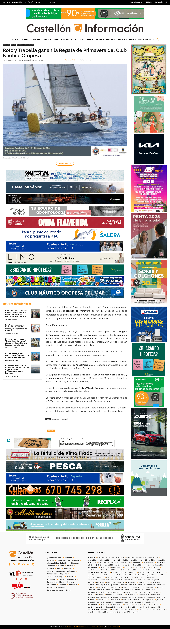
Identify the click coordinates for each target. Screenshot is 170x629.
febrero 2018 (129, 589)
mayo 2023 (155, 567)
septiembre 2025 (104, 560)
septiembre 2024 (148, 562)
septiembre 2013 (93, 609)
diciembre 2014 (150, 602)
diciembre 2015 (102, 599)
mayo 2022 (132, 572)
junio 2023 (146, 567)
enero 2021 (139, 577)
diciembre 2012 (102, 612)
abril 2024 (118, 565)
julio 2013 (114, 609)
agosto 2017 (128, 592)
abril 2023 (91, 570)
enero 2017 (120, 594)
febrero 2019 (161, 585)
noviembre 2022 (144, 570)
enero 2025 (102, 562)
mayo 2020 (155, 580)
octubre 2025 (92, 560)
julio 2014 (138, 604)
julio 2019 (114, 585)
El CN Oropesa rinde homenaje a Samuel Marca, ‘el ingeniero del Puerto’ (16, 328)
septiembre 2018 (138, 587)
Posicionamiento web (113, 627)
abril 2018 (109, 589)
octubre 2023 (104, 567)
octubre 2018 (126, 587)
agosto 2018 (150, 587)
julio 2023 (138, 567)
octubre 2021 (126, 575)
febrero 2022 (161, 572)
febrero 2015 (129, 602)
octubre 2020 (104, 580)
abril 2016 (141, 597)
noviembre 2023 (93, 567)
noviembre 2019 (144, 582)
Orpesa (13, 45)
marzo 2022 (151, 572)
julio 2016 (114, 597)
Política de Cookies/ (98, 627)
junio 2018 (91, 589)
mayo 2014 (155, 604)
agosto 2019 (105, 585)
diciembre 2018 (102, 587)
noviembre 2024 (125, 562)
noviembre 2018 (115, 587)
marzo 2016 (151, 597)
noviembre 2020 (93, 580)
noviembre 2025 (153, 557)
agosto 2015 (150, 599)
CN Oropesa (55, 419)
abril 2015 (109, 602)
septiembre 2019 (93, 585)
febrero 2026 (120, 557)
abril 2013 (141, 609)
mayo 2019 (132, 585)
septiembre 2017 (116, 592)
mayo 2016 (132, 597)
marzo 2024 (127, 565)
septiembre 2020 (116, 580)
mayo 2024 (109, 565)
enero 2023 (120, 570)
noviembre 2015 (115, 599)
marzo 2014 (100, 607)
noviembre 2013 (144, 607)
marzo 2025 (161, 560)
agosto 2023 (128, 567)
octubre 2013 (155, 607)
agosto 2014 (128, 604)
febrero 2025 (92, 562)
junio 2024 (99, 565)
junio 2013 (123, 609)
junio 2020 (146, 580)
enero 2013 (91, 612)
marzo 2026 (110, 557)
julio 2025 (125, 560)
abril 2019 (141, 585)
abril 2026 (100, 557)
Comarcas (6, 45)
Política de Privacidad (83, 627)
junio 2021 (91, 577)
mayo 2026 (91, 557)
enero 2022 (91, 575)
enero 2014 (120, 607)
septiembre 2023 (116, 567)
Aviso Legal (71, 627)
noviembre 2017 (93, 592)
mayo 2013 (132, 609)
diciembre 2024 (113, 562)
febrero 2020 (110, 582)
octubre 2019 (155, 582)
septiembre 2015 (138, 599)
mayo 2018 (100, 589)
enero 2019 (91, 587)
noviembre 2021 (115, 575)
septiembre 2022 (93, 572)
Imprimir (51, 431)
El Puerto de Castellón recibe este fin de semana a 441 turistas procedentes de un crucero (17, 370)
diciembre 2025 (141, 557)
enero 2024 (147, 565)
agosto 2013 (105, 609)
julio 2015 (160, 599)
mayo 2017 (155, 592)
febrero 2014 (110, 607)
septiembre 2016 (93, 597)
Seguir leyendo (65, 163)
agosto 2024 (161, 562)
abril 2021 (109, 577)
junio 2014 (146, 604)
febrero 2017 (110, 594)
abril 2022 (141, 572)
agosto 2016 (105, 597)
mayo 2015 (100, 602)
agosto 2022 (105, 572)
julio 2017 (138, 592)
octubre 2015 (126, 599)
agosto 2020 (128, 580)
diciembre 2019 (131, 582)
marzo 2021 (119, 577)
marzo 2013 (151, 609)
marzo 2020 (100, 582)
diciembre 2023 (158, 565)
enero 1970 (126, 612)
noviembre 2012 (115, 612)
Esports (20, 45)
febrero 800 (135, 612)
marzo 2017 (100, 594)
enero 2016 (91, 599)
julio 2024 (91, 565)
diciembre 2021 (102, 575)
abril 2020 (91, 582)
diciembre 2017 (150, 589)
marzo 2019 (151, 585)
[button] (157, 39)
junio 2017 (146, 592)
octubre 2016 (155, 594)
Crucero (64, 419)
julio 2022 (114, 572)
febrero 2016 (161, 597)
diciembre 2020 (150, 577)
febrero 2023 (110, 570)
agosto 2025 (116, 560)
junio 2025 (134, 560)
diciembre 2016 (131, 594)
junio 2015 (91, 602)
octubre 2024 (137, 562)
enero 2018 (139, 589)
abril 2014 (91, 607)
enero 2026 (130, 557)
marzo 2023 (100, 570)
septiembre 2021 (138, 575)
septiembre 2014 (116, 604)
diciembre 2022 (131, 570)
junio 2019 (123, 585)
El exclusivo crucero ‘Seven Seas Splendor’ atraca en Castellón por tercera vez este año (16, 342)
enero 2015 (139, 602)
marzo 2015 (119, 602)
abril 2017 (91, 594)
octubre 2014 (104, 604)
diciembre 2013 (131, 607)
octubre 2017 (104, 592)
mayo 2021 (100, 577)
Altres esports (28, 45)
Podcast (52, 2)
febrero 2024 (137, 565)
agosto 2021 (150, 575)
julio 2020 (138, 580)
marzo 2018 (119, 589)
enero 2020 (120, 582)
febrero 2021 (129, 577)
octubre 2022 (155, 570)
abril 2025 (152, 560)
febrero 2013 (161, 609)
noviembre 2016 (144, 594)
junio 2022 (123, 572)
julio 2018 (160, 587)
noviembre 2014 (93, 604)
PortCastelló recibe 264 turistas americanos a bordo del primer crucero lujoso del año (16, 314)
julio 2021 (160, 575)
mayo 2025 (143, 560)
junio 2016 (123, 597)
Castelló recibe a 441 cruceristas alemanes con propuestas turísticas (17, 355)
